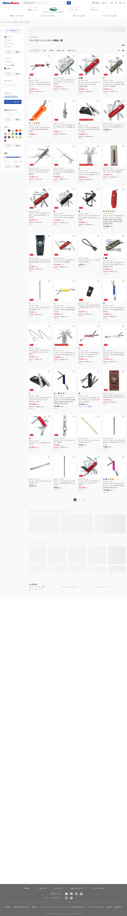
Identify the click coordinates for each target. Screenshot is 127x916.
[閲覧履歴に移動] (112, 3)
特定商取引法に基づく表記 (21, 907)
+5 (115, 211)
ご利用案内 (26, 888)
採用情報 (118, 907)
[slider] (5, 157)
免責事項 (34, 907)
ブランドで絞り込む (13, 102)
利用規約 (7, 907)
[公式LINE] (71, 898)
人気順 (44, 50)
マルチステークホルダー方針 (95, 907)
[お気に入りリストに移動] (116, 3)
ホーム (3, 22)
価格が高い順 (71, 50)
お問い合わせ (58, 888)
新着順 (51, 50)
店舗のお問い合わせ (76, 888)
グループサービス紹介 (98, 888)
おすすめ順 (34, 50)
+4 (65, 393)
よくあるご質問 (41, 888)
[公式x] (66, 894)
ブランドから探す (12, 22)
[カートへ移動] (120, 3)
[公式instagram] (76, 894)
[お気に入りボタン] (49, 56)
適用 (17, 52)
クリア (8, 52)
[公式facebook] (71, 894)
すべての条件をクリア (13, 30)
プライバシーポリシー (47, 907)
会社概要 (108, 907)
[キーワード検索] (69, 3)
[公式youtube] (81, 894)
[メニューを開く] (124, 3)
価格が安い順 (60, 50)
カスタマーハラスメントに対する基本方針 (71, 907)
